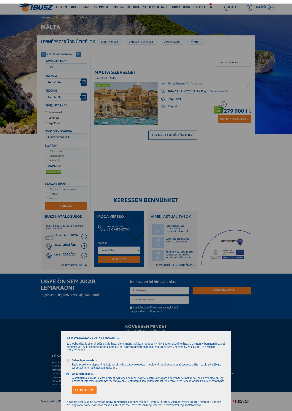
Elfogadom (84, 390)
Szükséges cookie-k (84, 361)
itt (203, 347)
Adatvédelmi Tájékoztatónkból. (182, 405)
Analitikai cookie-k (83, 374)
